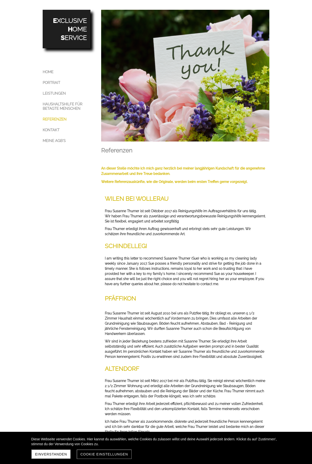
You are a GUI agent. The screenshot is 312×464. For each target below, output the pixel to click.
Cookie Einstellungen (104, 454)
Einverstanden (51, 454)
